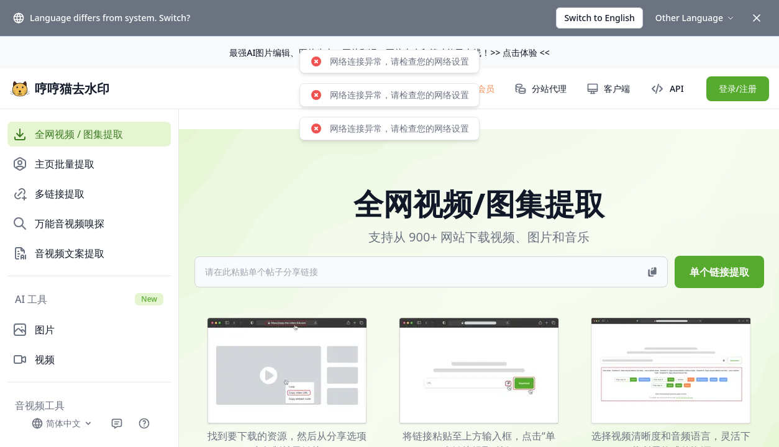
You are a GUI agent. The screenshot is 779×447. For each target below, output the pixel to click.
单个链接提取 (719, 272)
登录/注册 (738, 88)
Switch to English (599, 18)
